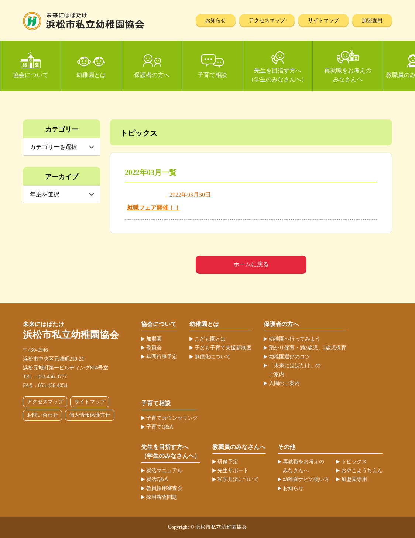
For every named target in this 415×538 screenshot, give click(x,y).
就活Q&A (157, 479)
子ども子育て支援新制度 (223, 348)
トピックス (354, 461)
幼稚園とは (91, 75)
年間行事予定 (161, 356)
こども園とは (210, 339)
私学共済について (238, 479)
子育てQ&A (159, 427)
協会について (30, 75)
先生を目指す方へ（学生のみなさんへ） (277, 74)
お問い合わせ (42, 415)
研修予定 (227, 461)
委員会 (154, 348)
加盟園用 (372, 20)
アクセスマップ (267, 20)
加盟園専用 (354, 479)
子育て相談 (212, 75)
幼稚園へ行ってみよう (294, 339)
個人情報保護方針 (89, 415)
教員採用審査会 (164, 488)
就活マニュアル (164, 470)
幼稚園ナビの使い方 (306, 479)
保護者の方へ (151, 75)
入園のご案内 (284, 383)
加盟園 (154, 339)
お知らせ (215, 20)
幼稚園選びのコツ (289, 356)
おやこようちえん (362, 470)
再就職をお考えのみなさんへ (347, 74)
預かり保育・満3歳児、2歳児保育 (307, 348)
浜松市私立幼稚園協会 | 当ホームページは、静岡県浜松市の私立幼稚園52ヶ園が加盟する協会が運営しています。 (83, 20)
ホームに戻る (251, 264)
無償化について (213, 356)
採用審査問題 (161, 497)
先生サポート (232, 470)
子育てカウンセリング (172, 418)
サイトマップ (323, 20)
